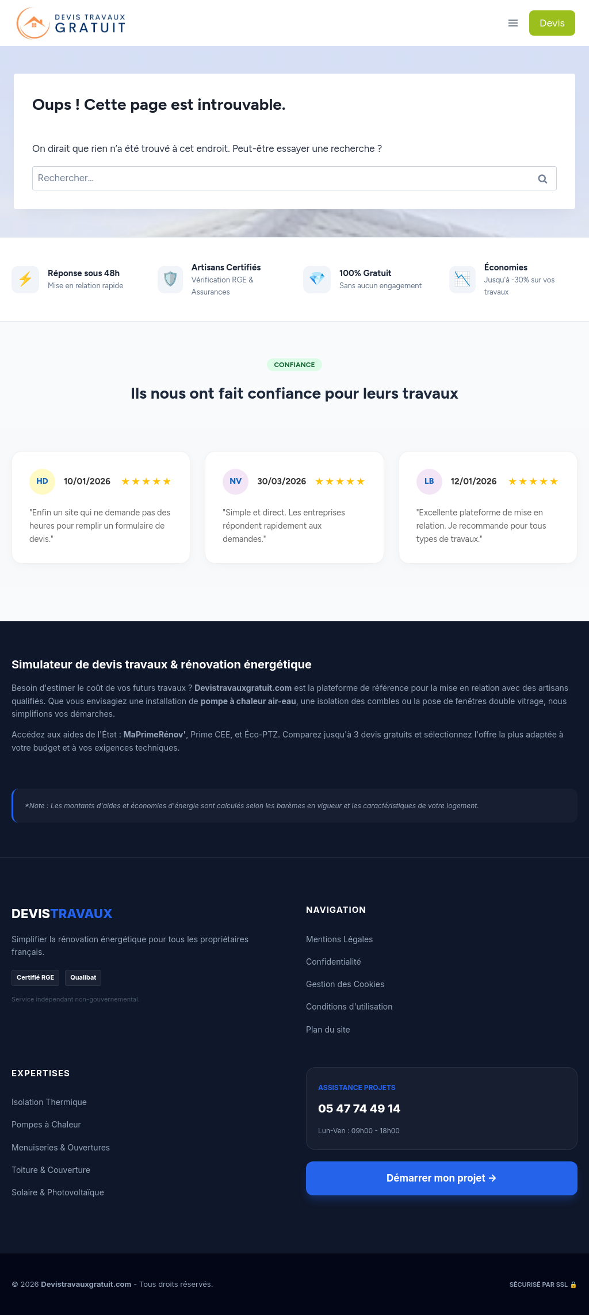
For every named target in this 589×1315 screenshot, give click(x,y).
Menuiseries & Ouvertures (61, 1147)
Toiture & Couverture (51, 1170)
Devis (552, 23)
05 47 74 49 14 (359, 1108)
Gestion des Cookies (345, 984)
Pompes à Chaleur (46, 1124)
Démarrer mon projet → (442, 1178)
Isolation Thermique (49, 1102)
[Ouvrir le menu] (512, 23)
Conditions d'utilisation (349, 1006)
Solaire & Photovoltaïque (58, 1192)
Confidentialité (333, 961)
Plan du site (328, 1029)
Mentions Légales (339, 939)
